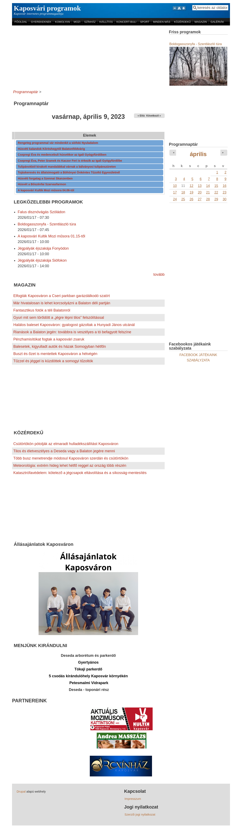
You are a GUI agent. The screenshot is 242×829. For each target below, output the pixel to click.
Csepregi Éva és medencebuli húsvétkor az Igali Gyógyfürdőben (62, 154)
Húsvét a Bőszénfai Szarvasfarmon (42, 184)
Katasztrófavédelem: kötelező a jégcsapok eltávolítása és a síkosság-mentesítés (79, 473)
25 (183, 199)
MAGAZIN (201, 21)
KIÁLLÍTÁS (106, 21)
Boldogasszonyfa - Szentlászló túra (47, 224)
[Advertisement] (88, 56)
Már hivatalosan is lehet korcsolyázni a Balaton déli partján (61, 303)
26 (191, 199)
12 (191, 186)
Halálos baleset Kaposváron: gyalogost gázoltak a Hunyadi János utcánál (74, 325)
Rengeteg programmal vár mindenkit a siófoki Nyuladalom (58, 142)
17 (175, 192)
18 (183, 192)
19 (191, 192)
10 (175, 186)
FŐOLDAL (21, 21)
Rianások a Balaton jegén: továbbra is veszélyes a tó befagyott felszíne (72, 332)
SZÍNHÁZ (90, 21)
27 (200, 199)
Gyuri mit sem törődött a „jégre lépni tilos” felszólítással (58, 317)
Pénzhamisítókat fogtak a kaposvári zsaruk (48, 339)
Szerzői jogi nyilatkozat (139, 814)
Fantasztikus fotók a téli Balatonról (41, 310)
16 (224, 186)
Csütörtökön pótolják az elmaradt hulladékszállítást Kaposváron (65, 444)
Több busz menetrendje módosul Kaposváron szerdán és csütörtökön (70, 458)
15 (216, 186)
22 (216, 192)
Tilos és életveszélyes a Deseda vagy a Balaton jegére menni (64, 451)
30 (224, 199)
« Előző (142, 115)
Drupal (21, 791)
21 (208, 192)
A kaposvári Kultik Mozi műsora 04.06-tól (46, 190)
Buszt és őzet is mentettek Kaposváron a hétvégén (55, 354)
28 (208, 199)
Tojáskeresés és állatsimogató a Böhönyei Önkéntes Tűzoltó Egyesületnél (69, 172)
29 (216, 199)
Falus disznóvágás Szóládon (41, 212)
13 (200, 186)
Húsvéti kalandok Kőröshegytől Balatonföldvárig (51, 148)
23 (224, 192)
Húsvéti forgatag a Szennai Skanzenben (45, 178)
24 (175, 199)
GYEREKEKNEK (41, 21)
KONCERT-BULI (126, 21)
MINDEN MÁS (161, 21)
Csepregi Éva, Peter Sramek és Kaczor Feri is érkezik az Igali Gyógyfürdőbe (70, 160)
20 (200, 192)
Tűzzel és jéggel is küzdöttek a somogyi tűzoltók (53, 361)
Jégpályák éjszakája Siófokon (42, 260)
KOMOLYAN (62, 21)
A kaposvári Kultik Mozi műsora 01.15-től (51, 236)
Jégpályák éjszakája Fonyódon (43, 248)
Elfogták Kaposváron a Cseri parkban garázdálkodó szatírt (61, 296)
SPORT (144, 21)
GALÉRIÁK (217, 21)
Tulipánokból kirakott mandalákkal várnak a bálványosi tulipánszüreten (67, 166)
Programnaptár (25, 92)
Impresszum (132, 798)
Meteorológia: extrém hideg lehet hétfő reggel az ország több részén (69, 465)
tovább (159, 274)
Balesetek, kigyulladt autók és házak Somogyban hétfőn (59, 346)
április (198, 154)
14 (208, 186)
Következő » (153, 115)
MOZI (77, 21)
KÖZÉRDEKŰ (182, 21)
